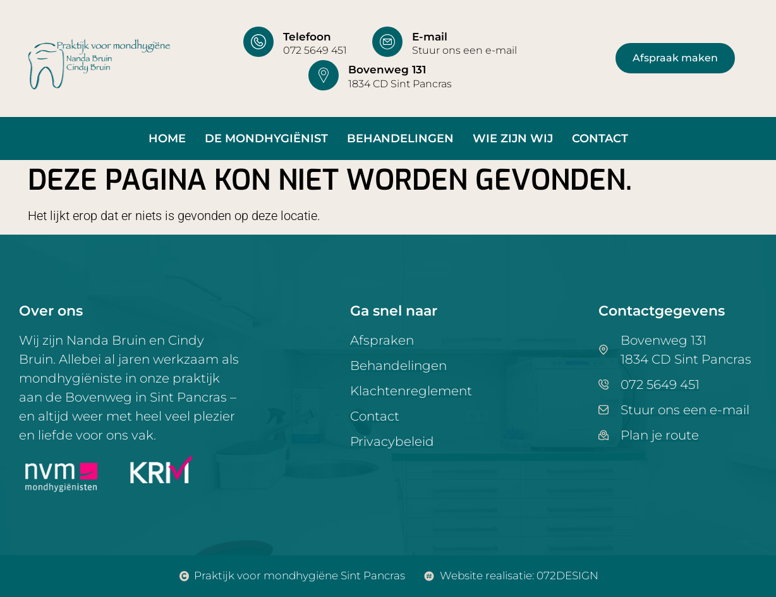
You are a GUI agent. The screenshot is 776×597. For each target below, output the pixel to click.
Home (167, 138)
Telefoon (307, 36)
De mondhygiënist (266, 138)
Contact (600, 138)
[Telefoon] (258, 42)
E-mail (429, 36)
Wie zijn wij (513, 138)
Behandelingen (400, 138)
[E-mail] (387, 42)
